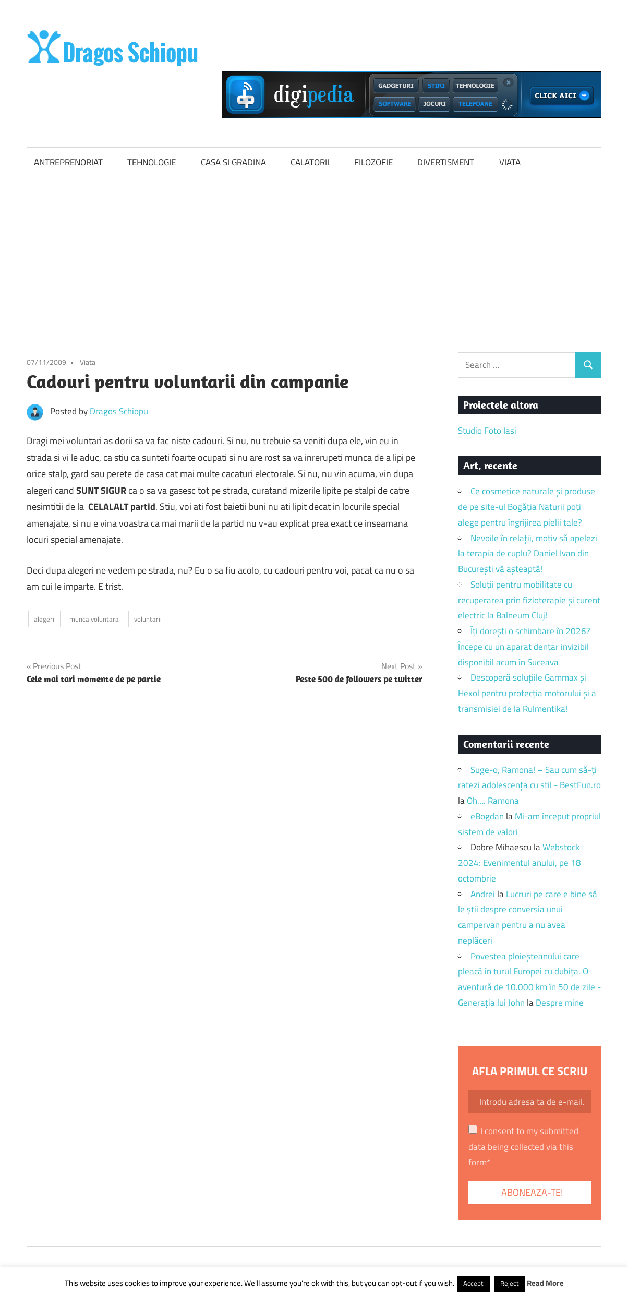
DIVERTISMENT (445, 162)
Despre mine (560, 1002)
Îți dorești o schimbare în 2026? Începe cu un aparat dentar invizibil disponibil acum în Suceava (524, 646)
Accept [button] (473, 1283)
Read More (545, 1283)
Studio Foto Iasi (487, 430)
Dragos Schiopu (119, 411)
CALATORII (310, 162)
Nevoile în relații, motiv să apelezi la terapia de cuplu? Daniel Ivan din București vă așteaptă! (527, 553)
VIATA (510, 162)
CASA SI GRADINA (233, 162)
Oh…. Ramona (493, 800)
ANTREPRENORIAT (68, 162)
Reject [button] (509, 1283)
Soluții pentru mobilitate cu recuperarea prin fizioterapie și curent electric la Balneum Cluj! (529, 600)
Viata (87, 361)
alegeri (44, 619)
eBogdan (487, 816)
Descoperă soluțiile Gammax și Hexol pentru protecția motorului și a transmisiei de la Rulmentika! (527, 693)
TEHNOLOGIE (151, 162)
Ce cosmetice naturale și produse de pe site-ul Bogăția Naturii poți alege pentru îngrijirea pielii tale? (526, 506)
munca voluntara (94, 619)
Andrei (482, 894)
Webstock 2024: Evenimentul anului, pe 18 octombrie (519, 862)
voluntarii (148, 619)
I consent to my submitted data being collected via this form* (523, 1146)
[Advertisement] (314, 256)
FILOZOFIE (373, 162)
